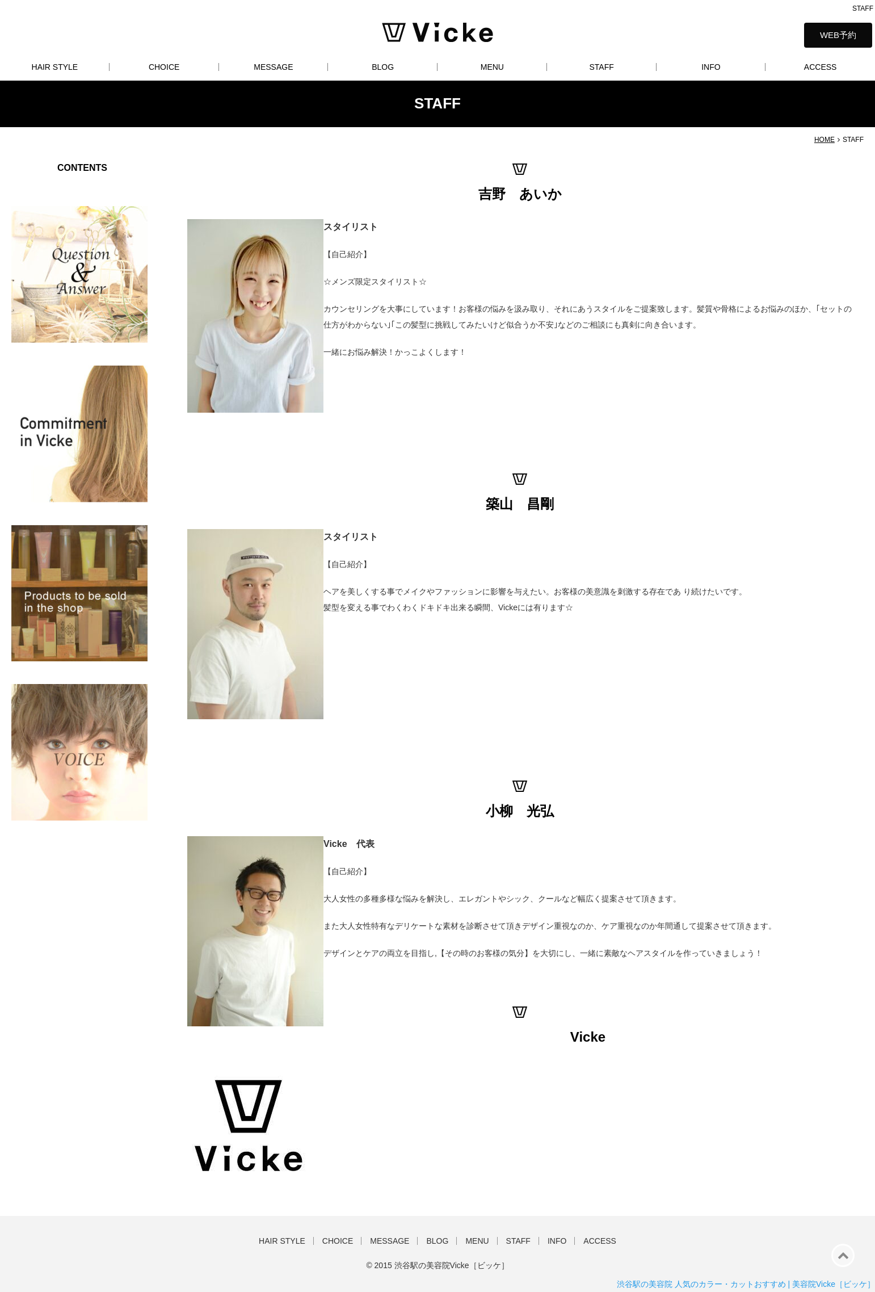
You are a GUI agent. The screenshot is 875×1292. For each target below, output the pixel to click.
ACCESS (820, 67)
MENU (492, 67)
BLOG (383, 67)
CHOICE (164, 67)
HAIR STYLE (55, 67)
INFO (710, 67)
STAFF (601, 67)
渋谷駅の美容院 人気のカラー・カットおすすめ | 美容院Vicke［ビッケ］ (746, 1284)
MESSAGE (273, 67)
